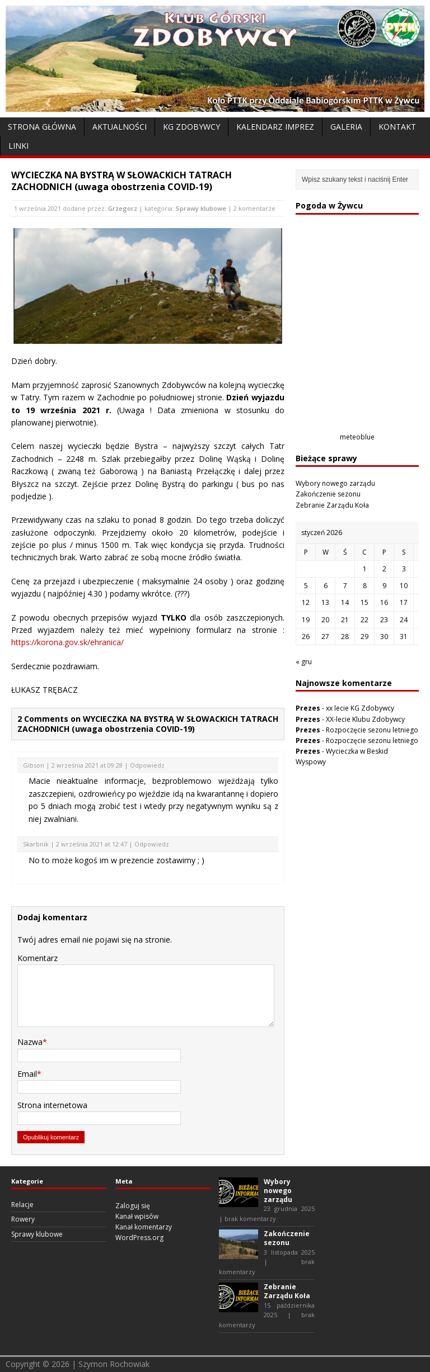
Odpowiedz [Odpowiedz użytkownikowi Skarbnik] (151, 844)
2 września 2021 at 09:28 (87, 765)
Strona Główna (42, 126)
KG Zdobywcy (191, 126)
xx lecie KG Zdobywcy (360, 708)
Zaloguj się (132, 1205)
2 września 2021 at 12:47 (91, 844)
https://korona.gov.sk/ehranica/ (67, 642)
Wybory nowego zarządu (335, 483)
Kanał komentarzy (143, 1227)
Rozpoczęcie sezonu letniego (372, 730)
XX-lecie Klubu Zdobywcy (365, 719)
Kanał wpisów (136, 1216)
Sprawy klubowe (201, 208)
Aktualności (119, 126)
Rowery (23, 1219)
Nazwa (30, 1042)
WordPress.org (139, 1237)
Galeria (346, 126)
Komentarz (37, 958)
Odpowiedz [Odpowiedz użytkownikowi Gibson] (147, 765)
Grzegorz (122, 208)
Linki (18, 145)
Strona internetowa (52, 1105)
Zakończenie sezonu (328, 494)
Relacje (22, 1204)
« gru (304, 661)
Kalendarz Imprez (275, 126)
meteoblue (357, 437)
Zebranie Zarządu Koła (332, 505)
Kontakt (397, 126)
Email (27, 1073)
